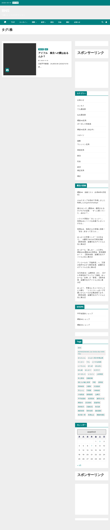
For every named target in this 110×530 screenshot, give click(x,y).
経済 (43, 22)
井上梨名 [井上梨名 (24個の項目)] (81, 378)
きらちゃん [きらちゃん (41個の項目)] (82, 358)
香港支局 (80, 150)
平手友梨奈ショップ (85, 314)
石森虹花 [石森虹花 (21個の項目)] (90, 407)
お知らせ (77, 22)
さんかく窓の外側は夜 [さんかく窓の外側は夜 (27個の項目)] (95, 358)
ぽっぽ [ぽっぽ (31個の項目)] (90, 366)
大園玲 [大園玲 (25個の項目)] (89, 386)
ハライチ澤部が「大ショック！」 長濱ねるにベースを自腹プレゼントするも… (91, 221)
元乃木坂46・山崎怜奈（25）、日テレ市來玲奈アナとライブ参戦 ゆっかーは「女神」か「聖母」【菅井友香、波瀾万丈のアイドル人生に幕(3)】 (91, 277)
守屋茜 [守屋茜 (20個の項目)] (89, 390)
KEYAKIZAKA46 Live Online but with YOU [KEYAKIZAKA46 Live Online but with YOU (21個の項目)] (91, 353)
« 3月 (79, 465)
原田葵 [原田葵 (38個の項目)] (100, 382)
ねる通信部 (81, 115)
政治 (52, 22)
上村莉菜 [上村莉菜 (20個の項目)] (100, 374)
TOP (13, 22)
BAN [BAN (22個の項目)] (79, 348)
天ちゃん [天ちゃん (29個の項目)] (81, 390)
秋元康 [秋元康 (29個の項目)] (97, 407)
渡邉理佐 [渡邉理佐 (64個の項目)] (97, 402)
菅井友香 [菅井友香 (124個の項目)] (90, 411)
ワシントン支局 (83, 144)
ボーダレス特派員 (84, 124)
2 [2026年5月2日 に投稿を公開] (99, 441)
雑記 (67, 22)
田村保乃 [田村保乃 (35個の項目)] (81, 407)
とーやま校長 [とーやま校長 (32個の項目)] (96, 362)
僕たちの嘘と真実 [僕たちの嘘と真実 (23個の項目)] (84, 382)
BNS (5, 10)
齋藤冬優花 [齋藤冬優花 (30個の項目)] (100, 415)
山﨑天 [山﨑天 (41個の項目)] (97, 394)
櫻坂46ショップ (83, 325)
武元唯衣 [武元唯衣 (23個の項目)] (88, 402)
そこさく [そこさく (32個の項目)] (81, 362)
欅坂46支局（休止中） (86, 130)
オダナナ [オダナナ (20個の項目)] (97, 370)
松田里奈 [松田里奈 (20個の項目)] (91, 398)
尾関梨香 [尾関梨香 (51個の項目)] (90, 394)
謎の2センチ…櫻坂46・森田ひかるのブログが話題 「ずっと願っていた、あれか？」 (91, 210)
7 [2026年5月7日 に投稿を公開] (91, 446)
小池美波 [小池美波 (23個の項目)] (81, 394)
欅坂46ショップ (83, 319)
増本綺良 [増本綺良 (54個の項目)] (81, 386)
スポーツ (80, 135)
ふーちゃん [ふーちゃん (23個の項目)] (82, 366)
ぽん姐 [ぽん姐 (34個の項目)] (80, 370)
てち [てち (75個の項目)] (88, 362)
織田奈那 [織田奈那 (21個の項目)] (81, 411)
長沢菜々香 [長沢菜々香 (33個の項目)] (82, 415)
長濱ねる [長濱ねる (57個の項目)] (91, 415)
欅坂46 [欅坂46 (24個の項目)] (80, 402)
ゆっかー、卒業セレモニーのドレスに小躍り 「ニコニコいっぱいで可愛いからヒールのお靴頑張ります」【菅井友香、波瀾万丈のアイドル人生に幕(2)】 (91, 292)
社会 (59, 22)
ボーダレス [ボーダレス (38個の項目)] (82, 374)
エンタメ (22, 22)
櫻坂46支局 (81, 120)
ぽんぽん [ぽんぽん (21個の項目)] (98, 366)
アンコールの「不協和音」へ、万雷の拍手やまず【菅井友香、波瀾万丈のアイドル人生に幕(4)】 (91, 265)
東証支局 (41, 49)
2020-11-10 (44, 60)
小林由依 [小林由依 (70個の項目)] (97, 390)
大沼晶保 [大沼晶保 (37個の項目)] (97, 386)
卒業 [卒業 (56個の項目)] (94, 382)
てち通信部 (81, 109)
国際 (34, 22)
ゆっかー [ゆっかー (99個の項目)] (88, 370)
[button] (102, 22)
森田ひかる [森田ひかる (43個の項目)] (100, 398)
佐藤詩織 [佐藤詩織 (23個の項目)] (90, 378)
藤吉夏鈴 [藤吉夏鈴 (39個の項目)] (98, 411)
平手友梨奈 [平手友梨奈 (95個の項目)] (82, 398)
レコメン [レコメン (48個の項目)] (91, 374)
